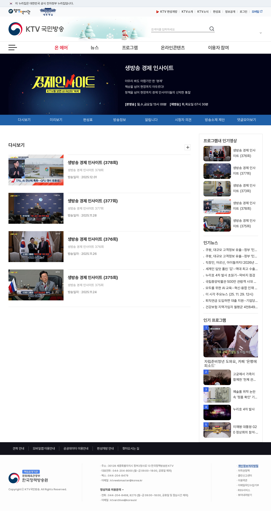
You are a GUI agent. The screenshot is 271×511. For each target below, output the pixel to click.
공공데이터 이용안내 (76, 448)
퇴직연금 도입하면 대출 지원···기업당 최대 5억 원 (232, 301)
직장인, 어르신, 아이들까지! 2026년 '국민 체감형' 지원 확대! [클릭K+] (232, 263)
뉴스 (94, 47)
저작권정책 (244, 470)
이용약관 (242, 480)
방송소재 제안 (215, 120)
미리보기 (56, 120)
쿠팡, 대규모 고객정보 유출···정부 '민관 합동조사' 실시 (232, 250)
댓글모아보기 (246, 120)
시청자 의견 (183, 120)
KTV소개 (187, 11)
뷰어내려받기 (245, 495)
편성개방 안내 (105, 448)
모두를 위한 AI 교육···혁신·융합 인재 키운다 (232, 288)
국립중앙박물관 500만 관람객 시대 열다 (232, 282)
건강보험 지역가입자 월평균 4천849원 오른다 (232, 307)
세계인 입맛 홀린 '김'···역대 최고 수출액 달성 (232, 269)
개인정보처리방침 (248, 466)
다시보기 (24, 120)
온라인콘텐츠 (173, 47)
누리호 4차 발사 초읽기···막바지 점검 (230, 275)
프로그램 (130, 47)
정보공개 (230, 11)
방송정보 (119, 120)
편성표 (217, 11)
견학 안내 (18, 448)
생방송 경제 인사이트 (149, 68)
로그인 (243, 11)
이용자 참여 (218, 47)
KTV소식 (203, 11)
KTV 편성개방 (166, 11)
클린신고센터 (245, 475)
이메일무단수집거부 (248, 485)
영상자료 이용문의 (110, 489)
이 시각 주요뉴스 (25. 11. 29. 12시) (229, 294)
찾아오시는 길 (130, 448)
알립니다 (151, 120)
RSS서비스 (244, 490)
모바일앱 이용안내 (44, 448)
